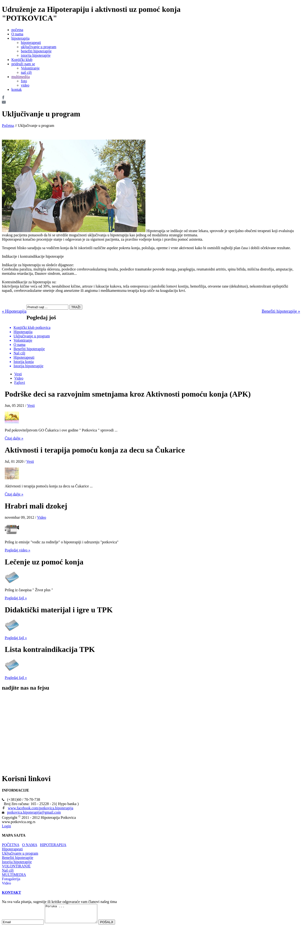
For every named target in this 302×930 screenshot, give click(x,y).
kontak (16, 89)
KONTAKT (11, 892)
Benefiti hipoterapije (17, 858)
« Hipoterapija (14, 311)
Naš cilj (8, 870)
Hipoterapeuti (12, 849)
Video (18, 378)
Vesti (18, 374)
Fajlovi (19, 382)
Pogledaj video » (17, 550)
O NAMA (29, 845)
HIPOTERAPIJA (53, 845)
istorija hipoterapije (36, 55)
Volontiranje (30, 68)
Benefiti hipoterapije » (281, 311)
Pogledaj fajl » (16, 598)
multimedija (20, 77)
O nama (17, 34)
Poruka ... (74, 915)
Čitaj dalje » (14, 438)
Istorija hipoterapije (17, 862)
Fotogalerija (11, 879)
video (25, 85)
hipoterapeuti (31, 43)
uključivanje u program (38, 47)
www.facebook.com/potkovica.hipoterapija (40, 808)
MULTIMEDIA (14, 875)
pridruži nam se (23, 64)
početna (17, 30)
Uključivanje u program (20, 853)
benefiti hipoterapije (36, 51)
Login (6, 826)
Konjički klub (21, 60)
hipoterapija (20, 38)
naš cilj (26, 72)
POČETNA (10, 845)
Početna (8, 126)
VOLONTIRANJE (16, 866)
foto (24, 81)
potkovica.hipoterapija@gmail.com (34, 812)
